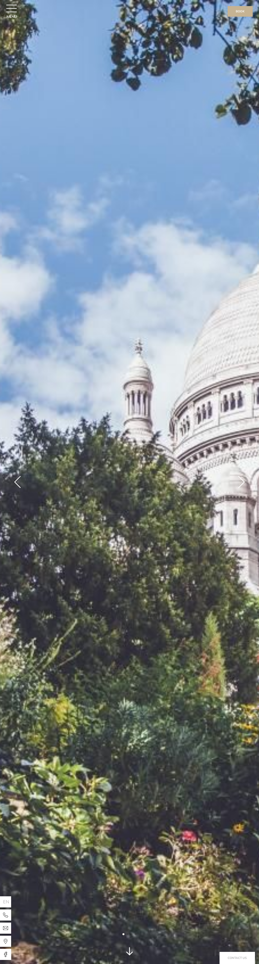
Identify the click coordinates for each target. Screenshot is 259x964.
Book (240, 11)
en (6, 902)
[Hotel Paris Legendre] (5, 915)
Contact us (237, 958)
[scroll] (129, 953)
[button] (17, 482)
